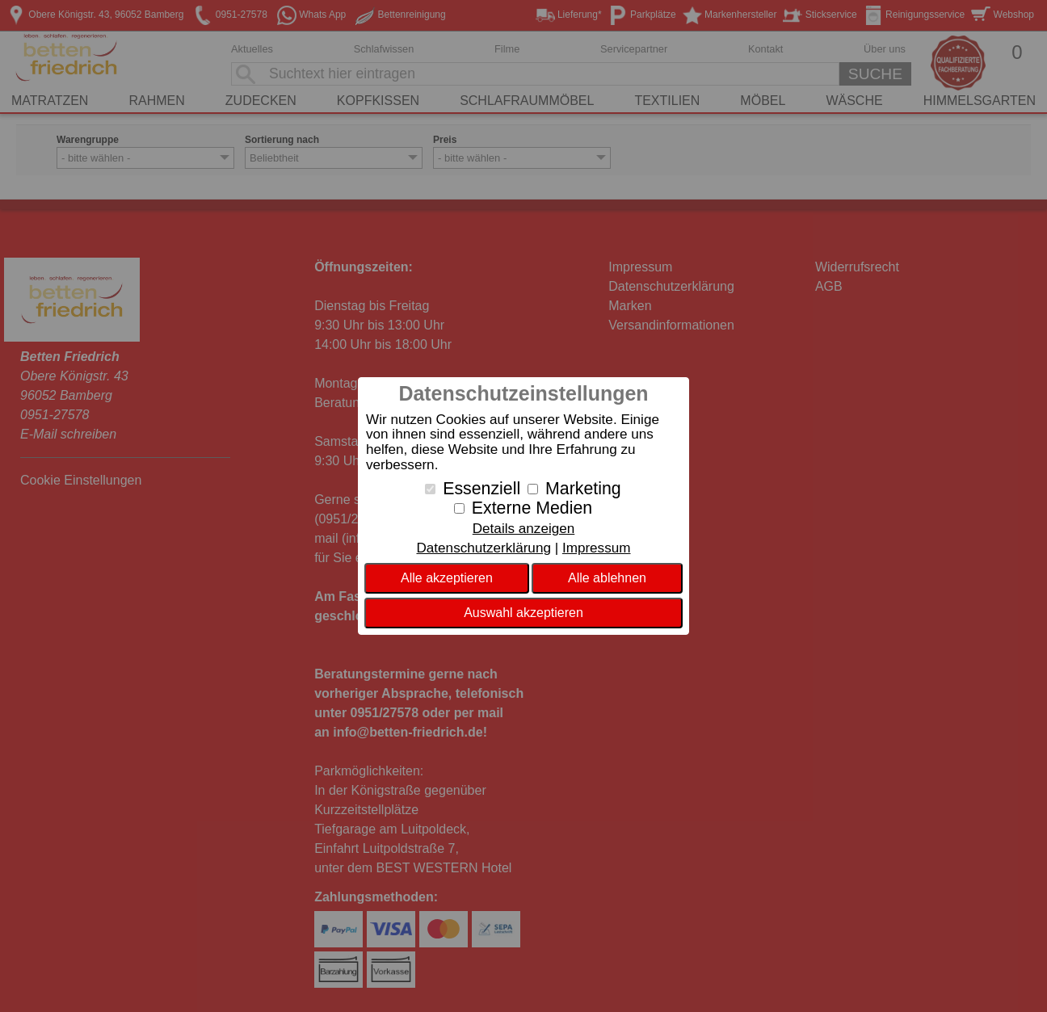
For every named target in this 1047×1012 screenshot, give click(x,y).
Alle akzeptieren (447, 578)
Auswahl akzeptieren (523, 612)
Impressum (596, 548)
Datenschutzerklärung (483, 548)
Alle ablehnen (607, 578)
